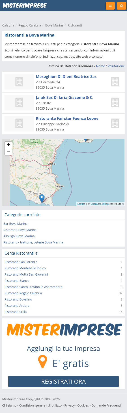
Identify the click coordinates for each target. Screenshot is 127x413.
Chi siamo (9, 405)
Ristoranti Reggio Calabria (23, 293)
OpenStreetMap (99, 203)
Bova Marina (54, 25)
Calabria (8, 25)
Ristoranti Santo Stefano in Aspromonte (33, 287)
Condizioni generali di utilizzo (40, 405)
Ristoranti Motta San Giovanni (26, 274)
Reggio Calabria (29, 25)
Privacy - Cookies (76, 405)
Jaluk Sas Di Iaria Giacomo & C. (64, 97)
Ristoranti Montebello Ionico (25, 268)
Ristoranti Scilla (15, 312)
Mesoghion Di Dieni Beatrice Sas (66, 76)
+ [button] (8, 145)
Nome (100, 66)
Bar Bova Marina (15, 223)
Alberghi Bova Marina (19, 236)
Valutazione (116, 66)
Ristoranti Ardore (17, 305)
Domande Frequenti (106, 405)
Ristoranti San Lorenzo (20, 262)
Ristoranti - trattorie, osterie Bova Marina (33, 242)
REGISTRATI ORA (63, 381)
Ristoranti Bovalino (18, 299)
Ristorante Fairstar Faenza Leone (67, 118)
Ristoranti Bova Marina (20, 230)
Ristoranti (75, 25)
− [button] (8, 151)
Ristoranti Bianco (16, 280)
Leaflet (81, 203)
